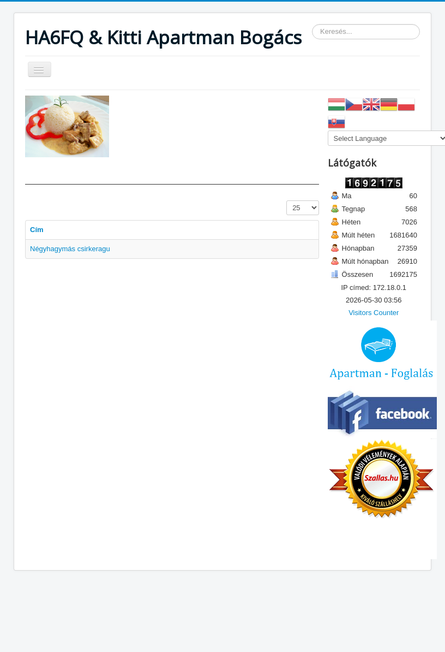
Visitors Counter (373, 313)
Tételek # (286, 200)
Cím (37, 230)
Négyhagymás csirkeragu (70, 249)
